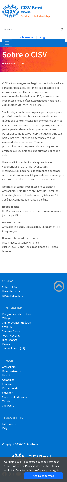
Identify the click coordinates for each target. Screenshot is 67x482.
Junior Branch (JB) (13, 348)
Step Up (7, 327)
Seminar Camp (11, 331)
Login (43, 37)
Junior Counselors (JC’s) (17, 322)
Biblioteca (26, 37)
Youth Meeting (11, 335)
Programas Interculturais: (18, 314)
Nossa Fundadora (12, 295)
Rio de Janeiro (10, 388)
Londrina (7, 384)
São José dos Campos (15, 397)
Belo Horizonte (11, 371)
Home (5, 63)
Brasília (6, 375)
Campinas (8, 379)
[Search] (33, 29)
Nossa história (11, 291)
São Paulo (8, 405)
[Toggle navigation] (7, 43)
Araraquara (9, 367)
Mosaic (6, 344)
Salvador (7, 392)
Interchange (9, 340)
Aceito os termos (43, 476)
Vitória (6, 401)
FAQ (4, 428)
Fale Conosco (10, 424)
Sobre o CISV (17, 63)
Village (6, 318)
